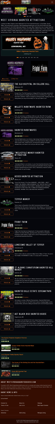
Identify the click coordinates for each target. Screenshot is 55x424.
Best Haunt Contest (43, 405)
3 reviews (25, 161)
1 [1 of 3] (24, 16)
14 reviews (25, 136)
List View (5, 78)
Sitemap (40, 403)
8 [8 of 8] (37, 57)
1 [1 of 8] (17, 57)
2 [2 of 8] (20, 57)
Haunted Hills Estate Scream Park (33, 291)
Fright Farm (21, 221)
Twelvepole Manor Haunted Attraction (29, 153)
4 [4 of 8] (26, 57)
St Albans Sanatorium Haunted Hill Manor (34, 268)
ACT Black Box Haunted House (31, 313)
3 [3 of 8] (23, 57)
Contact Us (4, 403)
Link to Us (22, 405)
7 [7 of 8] (34, 57)
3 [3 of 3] (30, 16)
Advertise (3, 412)
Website (7, 99)
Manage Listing (42, 412)
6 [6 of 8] (31, 57)
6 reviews (25, 251)
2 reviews (25, 90)
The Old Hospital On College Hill (32, 84)
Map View (14, 78)
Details (7, 94)
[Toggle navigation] (52, 2)
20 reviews (26, 113)
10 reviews (25, 297)
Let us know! (4, 398)
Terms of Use (4, 405)
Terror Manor (22, 199)
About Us (21, 403)
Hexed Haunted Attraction (29, 176)
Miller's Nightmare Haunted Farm (27, 51)
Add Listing (22, 412)
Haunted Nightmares (26, 130)
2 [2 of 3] (27, 16)
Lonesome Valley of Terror (29, 244)
